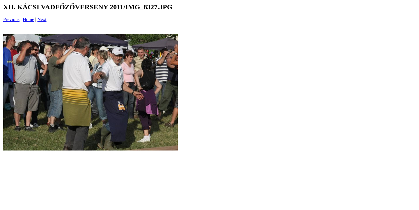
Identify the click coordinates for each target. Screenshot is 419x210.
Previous (11, 19)
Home (28, 19)
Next (42, 19)
